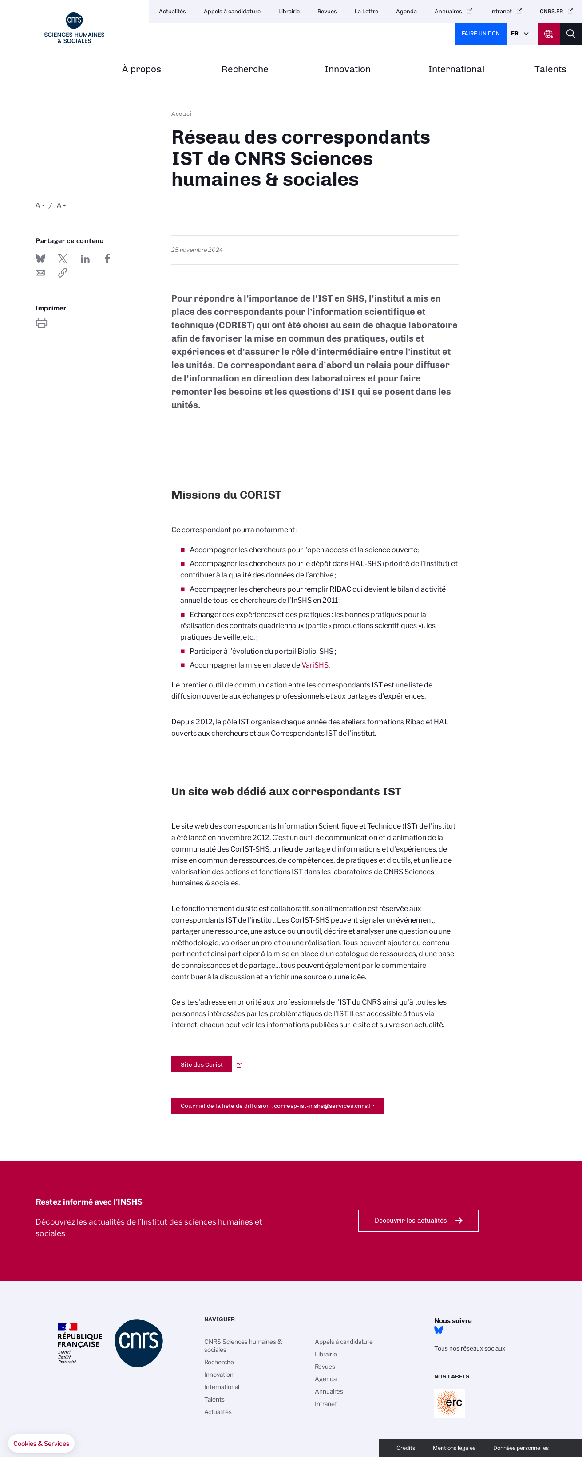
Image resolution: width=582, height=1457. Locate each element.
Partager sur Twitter (62, 258)
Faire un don (481, 33)
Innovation (348, 69)
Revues (327, 11)
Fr (515, 33)
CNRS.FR (551, 11)
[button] (41, 1443)
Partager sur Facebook (107, 258)
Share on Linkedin (85, 258)
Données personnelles (521, 1448)
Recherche (245, 69)
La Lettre (366, 11)
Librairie (289, 11)
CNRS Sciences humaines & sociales (243, 1345)
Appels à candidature (232, 11)
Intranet (501, 11)
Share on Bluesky (40, 258)
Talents (550, 69)
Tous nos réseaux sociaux (469, 1348)
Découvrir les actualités (411, 1221)
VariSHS (315, 665)
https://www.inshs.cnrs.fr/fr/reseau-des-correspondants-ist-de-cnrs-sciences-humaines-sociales (62, 273)
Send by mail (40, 273)
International (456, 69)
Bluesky (438, 1330)
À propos (141, 69)
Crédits (405, 1448)
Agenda (406, 11)
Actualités (172, 11)
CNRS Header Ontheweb (549, 34)
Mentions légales (454, 1448)
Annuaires (448, 11)
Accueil (182, 113)
